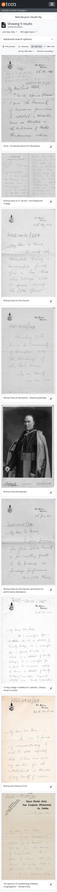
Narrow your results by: (28, 17)
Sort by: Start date (25, 51)
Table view (49, 46)
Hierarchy (23, 46)
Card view (36, 46)
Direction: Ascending (45, 51)
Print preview (9, 46)
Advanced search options (17, 39)
